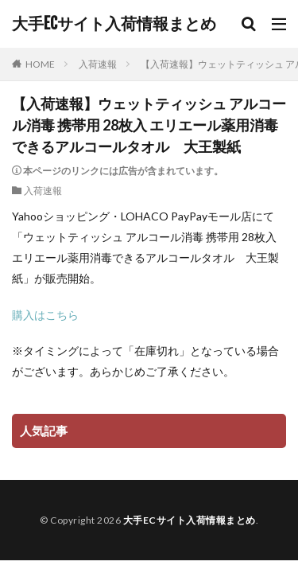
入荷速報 (98, 64)
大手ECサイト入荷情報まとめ (114, 24)
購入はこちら (45, 315)
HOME (40, 64)
